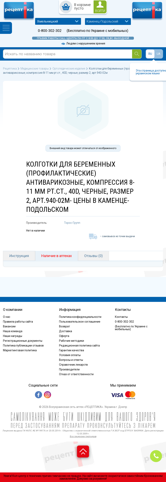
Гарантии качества (71, 350)
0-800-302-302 (49, 30)
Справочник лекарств (73, 364)
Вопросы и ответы (71, 359)
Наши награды (12, 336)
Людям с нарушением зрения (83, 43)
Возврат (64, 326)
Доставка (65, 331)
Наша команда (12, 331)
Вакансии (9, 326)
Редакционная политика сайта (79, 345)
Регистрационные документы (22, 340)
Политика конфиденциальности (80, 316)
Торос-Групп (72, 222)
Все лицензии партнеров (83, 436)
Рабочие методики (71, 340)
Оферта (64, 336)
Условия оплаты (70, 355)
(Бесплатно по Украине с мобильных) (97, 30)
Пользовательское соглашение (79, 321)
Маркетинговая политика (20, 350)
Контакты (121, 316)
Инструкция (19, 256)
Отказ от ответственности (76, 374)
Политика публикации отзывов (23, 345)
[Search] (136, 53)
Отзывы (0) (93, 256)
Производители (69, 369)
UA (158, 53)
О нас (6, 316)
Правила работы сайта (18, 321)
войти (100, 11)
